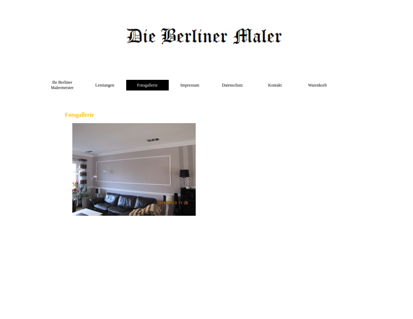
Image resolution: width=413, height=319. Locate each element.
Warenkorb (317, 85)
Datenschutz (232, 85)
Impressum (189, 85)
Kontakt (275, 85)
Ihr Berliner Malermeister (62, 85)
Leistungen (104, 85)
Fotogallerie (147, 85)
